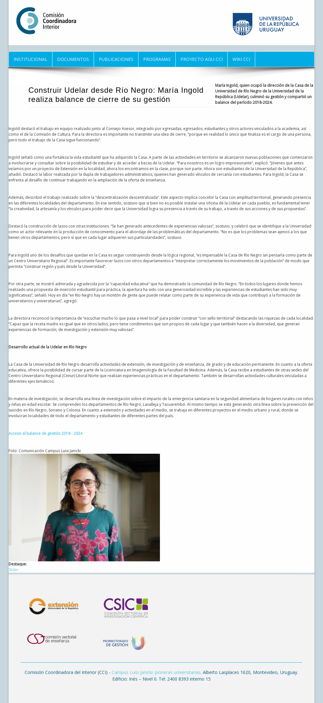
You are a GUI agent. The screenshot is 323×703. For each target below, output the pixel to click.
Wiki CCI (241, 59)
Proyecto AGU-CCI (201, 59)
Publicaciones (116, 59)
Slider (14, 569)
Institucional (30, 59)
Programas (157, 59)
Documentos (73, 59)
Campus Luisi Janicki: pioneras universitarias (156, 672)
